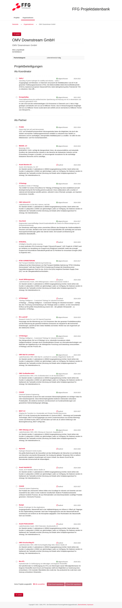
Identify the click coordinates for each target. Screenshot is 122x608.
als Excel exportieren (55, 584)
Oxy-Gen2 (22, 221)
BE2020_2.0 (23, 146)
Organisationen (29, 17)
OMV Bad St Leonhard (26, 354)
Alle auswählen (39, 584)
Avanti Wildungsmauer (27, 279)
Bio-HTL (22, 561)
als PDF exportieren (73, 584)
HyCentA (22, 448)
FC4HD (21, 127)
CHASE (21, 392)
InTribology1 (23, 336)
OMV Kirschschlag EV (26, 542)
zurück (17, 34)
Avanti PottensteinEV (26, 524)
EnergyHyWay (24, 97)
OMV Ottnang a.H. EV (26, 430)
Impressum (90, 604)
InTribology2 (23, 298)
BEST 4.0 (22, 411)
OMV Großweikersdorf (26, 373)
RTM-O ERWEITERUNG (27, 260)
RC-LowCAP (23, 317)
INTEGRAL (22, 242)
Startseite (15, 24)
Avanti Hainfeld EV (25, 467)
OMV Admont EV (25, 202)
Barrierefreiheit (82, 604)
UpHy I (21, 78)
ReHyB (21, 505)
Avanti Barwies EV (25, 164)
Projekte (17, 17)
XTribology (22, 183)
